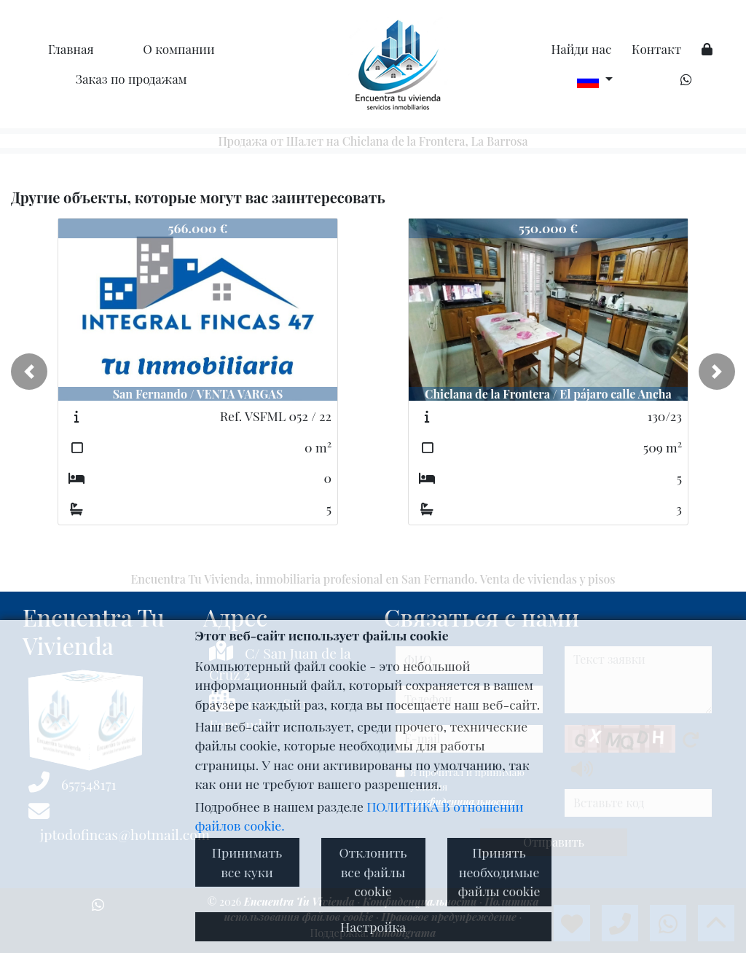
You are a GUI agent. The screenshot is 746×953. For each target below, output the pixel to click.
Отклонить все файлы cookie (373, 871)
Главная (71, 49)
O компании (178, 49)
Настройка (373, 926)
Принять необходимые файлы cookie (499, 871)
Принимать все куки (247, 861)
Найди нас (581, 49)
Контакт (656, 49)
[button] (29, 371)
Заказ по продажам (131, 79)
